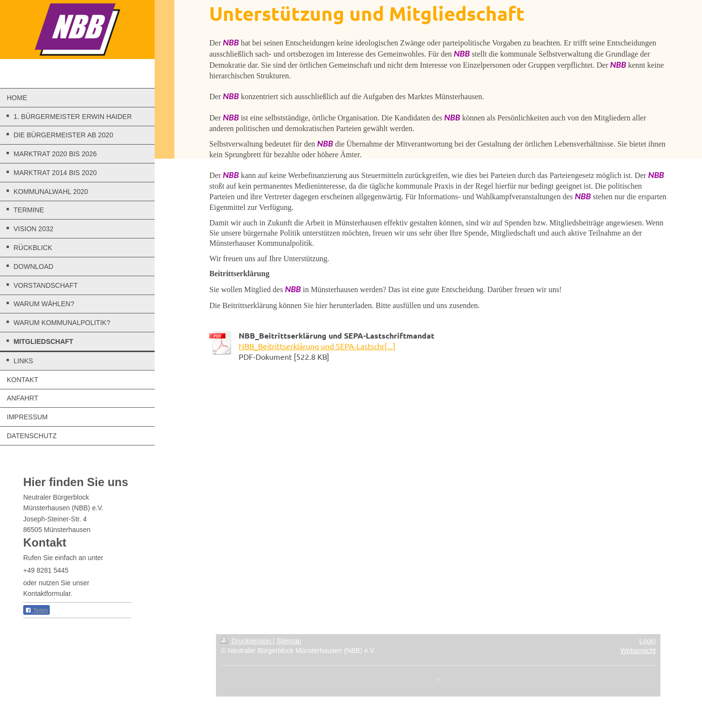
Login (647, 641)
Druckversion (246, 641)
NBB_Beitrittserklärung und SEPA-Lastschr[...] (317, 346)
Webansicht (638, 650)
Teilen (36, 610)
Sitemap (288, 641)
